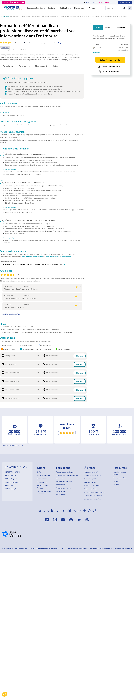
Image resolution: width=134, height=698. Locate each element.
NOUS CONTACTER (106, 2)
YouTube (116, 484)
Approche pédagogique (92, 475)
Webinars (116, 481)
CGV (61, 548)
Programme (24, 66)
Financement (41, 66)
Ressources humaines (33, 16)
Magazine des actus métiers (119, 473)
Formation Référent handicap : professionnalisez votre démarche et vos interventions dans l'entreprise (93, 16)
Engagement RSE (90, 482)
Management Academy (64, 488)
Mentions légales (21, 548)
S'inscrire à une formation (42, 486)
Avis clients (6, 271)
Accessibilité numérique (92, 499)
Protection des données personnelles (44, 548)
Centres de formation (91, 485)
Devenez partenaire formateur (95, 492)
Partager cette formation (108, 71)
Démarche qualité (90, 479)
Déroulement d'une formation (44, 492)
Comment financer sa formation (32, 257)
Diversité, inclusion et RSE (50, 16)
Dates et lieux (7, 337)
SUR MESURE (120, 28)
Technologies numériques (65, 472)
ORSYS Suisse (10, 485)
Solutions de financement (13, 251)
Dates (55, 66)
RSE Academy (61, 495)
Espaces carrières (90, 489)
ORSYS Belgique (11, 479)
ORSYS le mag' (10, 489)
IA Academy (60, 484)
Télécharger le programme (109, 66)
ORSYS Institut (10, 475)
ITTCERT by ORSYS (12, 472)
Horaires (4, 324)
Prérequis (5, 112)
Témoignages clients (120, 478)
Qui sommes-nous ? (91, 472)
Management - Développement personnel (67, 476)
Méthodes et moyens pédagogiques (19, 121)
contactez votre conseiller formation (58, 257)
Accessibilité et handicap (93, 495)
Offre (39, 472)
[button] (4, 694)
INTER (97, 28)
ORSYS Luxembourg (12, 482)
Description (8, 66)
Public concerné (8, 103)
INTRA (107, 28)
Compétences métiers (17, 16)
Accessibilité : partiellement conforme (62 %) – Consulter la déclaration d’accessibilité (100, 548)
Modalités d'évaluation (12, 132)
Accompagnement (43, 475)
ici (64, 264)
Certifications (42, 479)
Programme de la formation (14, 148)
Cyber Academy (61, 491)
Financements (97, 52)
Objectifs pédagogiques (20, 78)
